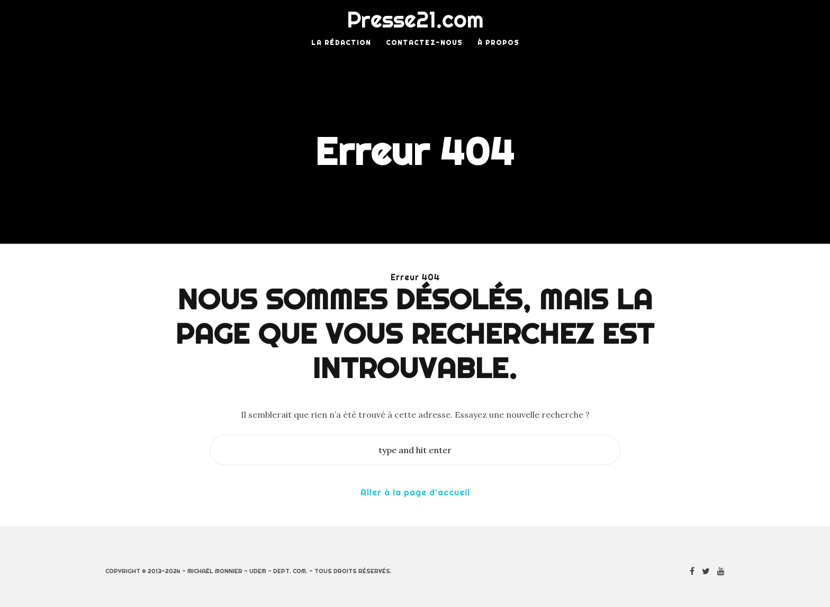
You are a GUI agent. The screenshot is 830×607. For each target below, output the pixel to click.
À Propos (498, 43)
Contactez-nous (424, 43)
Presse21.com (415, 19)
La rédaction (341, 43)
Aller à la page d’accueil (415, 492)
